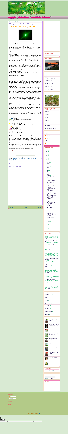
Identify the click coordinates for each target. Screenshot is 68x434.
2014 (47, 225)
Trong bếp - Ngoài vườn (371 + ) (50, 78)
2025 (47, 150)
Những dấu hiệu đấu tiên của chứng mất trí (51, 180)
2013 (47, 227)
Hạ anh (46, 126)
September (48, 166)
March (48, 174)
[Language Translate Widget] (50, 377)
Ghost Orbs (14, 158)
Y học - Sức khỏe (46, 16)
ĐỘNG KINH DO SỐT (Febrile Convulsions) (51, 198)
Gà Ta (47, 133)
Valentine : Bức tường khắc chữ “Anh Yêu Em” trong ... (51, 196)
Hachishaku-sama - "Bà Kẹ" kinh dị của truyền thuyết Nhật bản (54, 325)
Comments (11, 398)
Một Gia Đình (49, 187)
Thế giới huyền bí (12, 18)
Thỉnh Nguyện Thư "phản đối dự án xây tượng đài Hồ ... (51, 203)
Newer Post (11, 207)
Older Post (40, 207)
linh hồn (17, 158)
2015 (47, 224)
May (47, 171)
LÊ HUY (46, 297)
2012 (47, 228)
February (48, 175)
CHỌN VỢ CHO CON (50, 213)
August (48, 167)
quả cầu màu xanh (29, 158)
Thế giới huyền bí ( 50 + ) (49, 86)
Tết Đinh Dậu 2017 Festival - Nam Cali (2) (51, 209)
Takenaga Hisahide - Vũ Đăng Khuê (50, 128)
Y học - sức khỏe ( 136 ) (48, 80)
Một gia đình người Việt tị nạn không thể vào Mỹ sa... (51, 217)
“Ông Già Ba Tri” (49, 201)
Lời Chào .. (46, 77)
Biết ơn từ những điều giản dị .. (53, 347)
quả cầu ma (25, 158)
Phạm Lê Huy (48, 135)
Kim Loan (46, 123)
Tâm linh (14, 159)
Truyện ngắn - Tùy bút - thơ (23, 16)
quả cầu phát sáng (34, 158)
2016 (47, 223)
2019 (47, 158)
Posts (10, 396)
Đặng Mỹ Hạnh (47, 308)
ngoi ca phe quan (52, 279)
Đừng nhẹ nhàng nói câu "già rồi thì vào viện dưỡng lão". (54, 343)
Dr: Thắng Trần (47, 120)
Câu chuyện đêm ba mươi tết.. (51, 182)
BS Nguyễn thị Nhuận (48, 306)
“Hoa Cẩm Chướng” (50, 190)
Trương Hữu (48, 138)
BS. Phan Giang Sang (48, 311)
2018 (47, 159)
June (47, 170)
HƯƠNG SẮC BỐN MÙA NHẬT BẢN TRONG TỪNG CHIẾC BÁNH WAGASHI (53, 330)
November (48, 163)
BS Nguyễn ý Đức (47, 303)
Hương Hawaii (47, 314)
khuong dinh (48, 143)
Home (26, 207)
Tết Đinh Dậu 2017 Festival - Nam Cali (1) (51, 211)
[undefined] (3, 420)
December (48, 162)
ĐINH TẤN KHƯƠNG (48, 114)
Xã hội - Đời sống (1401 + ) (49, 83)
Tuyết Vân (46, 117)
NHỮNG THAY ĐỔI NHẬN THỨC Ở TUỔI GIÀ (51, 207)
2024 (47, 151)
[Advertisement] (25, 197)
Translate (51, 378)
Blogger (39, 413)
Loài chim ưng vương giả (50, 192)
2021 (47, 155)
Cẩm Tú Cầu (47, 122)
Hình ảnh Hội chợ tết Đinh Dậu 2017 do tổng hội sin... (51, 215)
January (48, 221)
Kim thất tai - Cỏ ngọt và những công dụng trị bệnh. (53, 334)
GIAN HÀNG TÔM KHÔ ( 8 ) (49, 88)
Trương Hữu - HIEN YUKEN (49, 112)
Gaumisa (46, 302)
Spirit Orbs (10, 159)
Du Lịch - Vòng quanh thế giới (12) (50, 81)
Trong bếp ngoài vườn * (36, 16)
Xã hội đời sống (12, 16)
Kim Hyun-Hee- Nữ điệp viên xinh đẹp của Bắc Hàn (51, 185)
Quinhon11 (13, 157)
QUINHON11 (39, 158)
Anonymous (47, 258)
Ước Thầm (48, 183)
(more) (46, 238)
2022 (47, 154)
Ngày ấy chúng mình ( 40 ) (49, 89)
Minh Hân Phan (47, 125)
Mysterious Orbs (21, 158)
